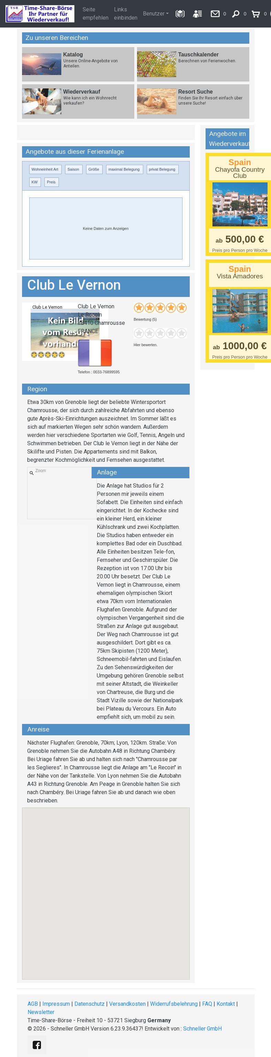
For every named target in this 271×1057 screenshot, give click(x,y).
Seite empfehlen (95, 13)
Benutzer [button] (154, 13)
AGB (33, 1004)
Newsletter (41, 1012)
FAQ (207, 1004)
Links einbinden (125, 13)
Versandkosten (127, 1004)
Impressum (56, 1004)
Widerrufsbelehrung (174, 1004)
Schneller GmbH (202, 1028)
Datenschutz (89, 1004)
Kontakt (226, 1004)
